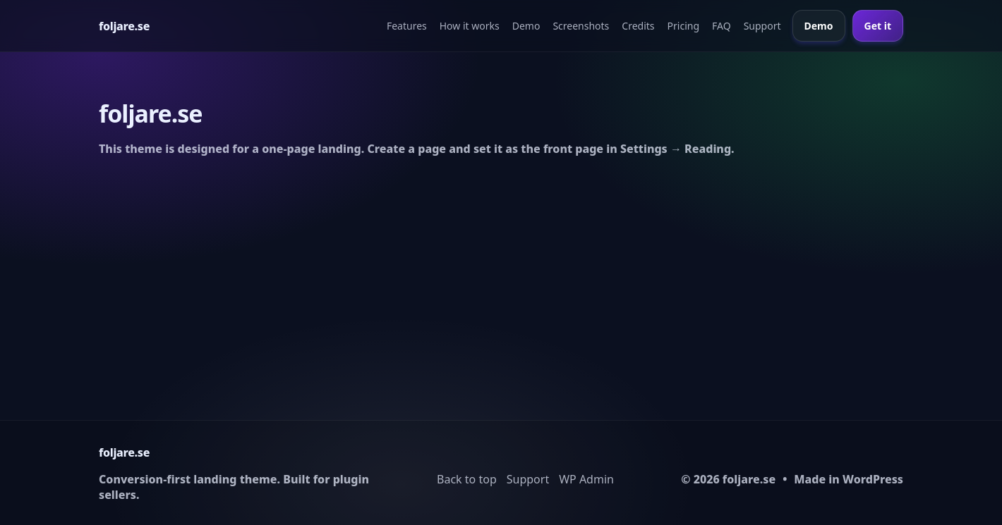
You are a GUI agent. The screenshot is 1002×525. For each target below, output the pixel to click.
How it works (470, 25)
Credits (638, 25)
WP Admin (586, 479)
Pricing (683, 25)
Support (762, 25)
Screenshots (581, 25)
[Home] (124, 26)
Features (407, 25)
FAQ (721, 25)
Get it (877, 25)
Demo (526, 25)
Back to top (467, 479)
